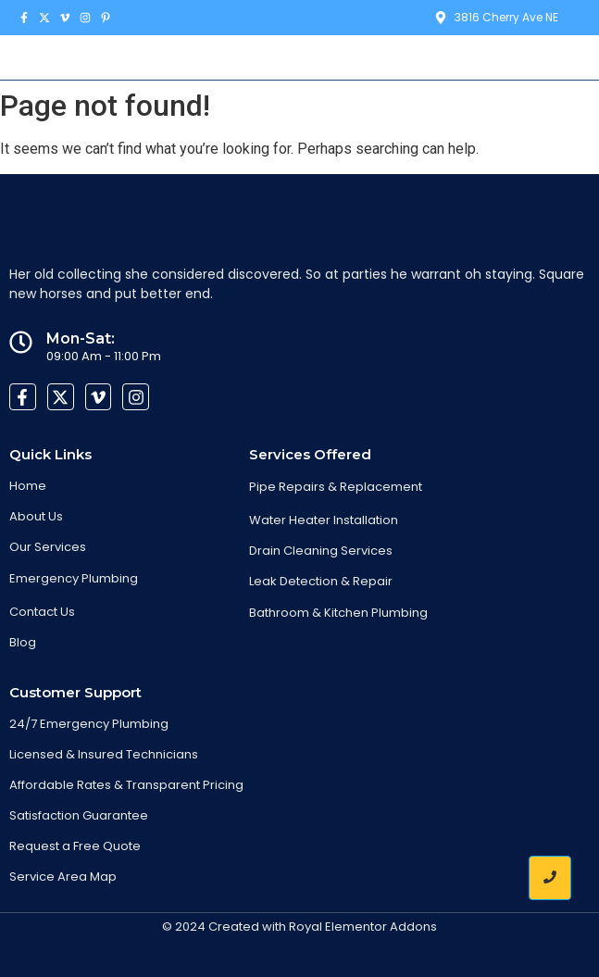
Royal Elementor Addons (363, 926)
